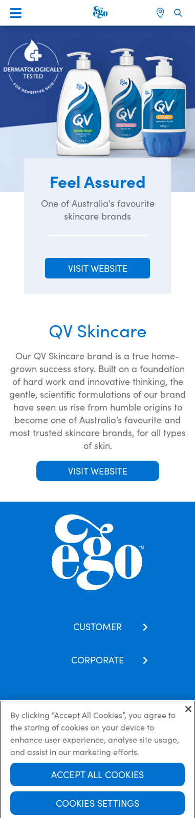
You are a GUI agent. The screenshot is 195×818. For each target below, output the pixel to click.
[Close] (188, 711)
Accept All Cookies (97, 776)
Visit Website (97, 470)
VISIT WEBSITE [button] (97, 268)
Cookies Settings (98, 805)
